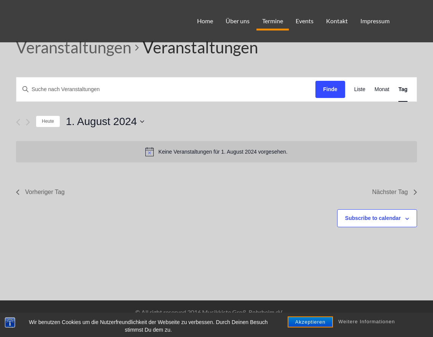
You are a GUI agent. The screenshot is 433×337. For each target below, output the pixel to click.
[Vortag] (18, 122)
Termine (272, 20)
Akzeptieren (310, 332)
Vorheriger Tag (40, 192)
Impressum (375, 20)
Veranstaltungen (73, 47)
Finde (330, 89)
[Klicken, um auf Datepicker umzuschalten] (105, 121)
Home (205, 20)
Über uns (238, 20)
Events (305, 20)
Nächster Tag (394, 192)
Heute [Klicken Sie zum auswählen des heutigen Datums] (48, 121)
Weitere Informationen (366, 332)
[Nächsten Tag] (28, 122)
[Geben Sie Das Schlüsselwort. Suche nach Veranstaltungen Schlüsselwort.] (165, 89)
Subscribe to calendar (373, 218)
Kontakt (337, 20)
